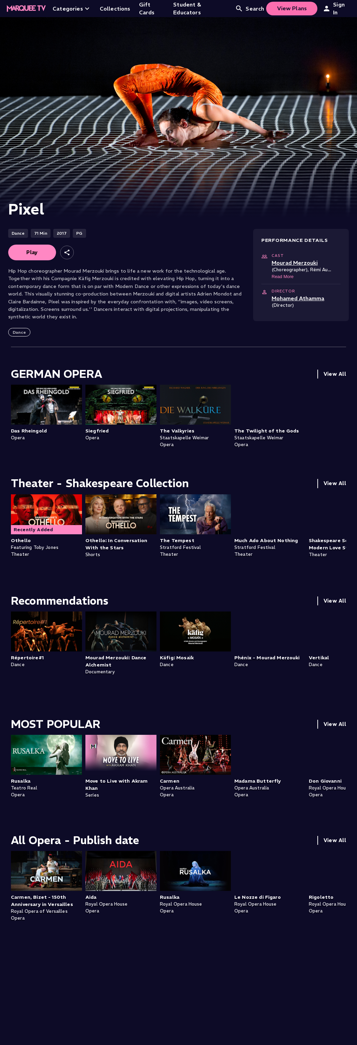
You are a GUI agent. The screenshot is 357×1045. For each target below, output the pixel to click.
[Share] (67, 252)
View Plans (292, 8)
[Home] (26, 8)
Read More (282, 276)
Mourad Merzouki (295, 262)
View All (335, 374)
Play (32, 252)
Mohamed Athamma (298, 298)
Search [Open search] (249, 8)
